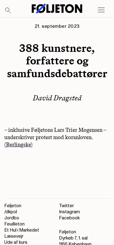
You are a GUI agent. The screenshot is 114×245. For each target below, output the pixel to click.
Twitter (66, 206)
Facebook (69, 218)
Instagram (69, 212)
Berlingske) (19, 144)
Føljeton (12, 206)
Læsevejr (13, 236)
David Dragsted (57, 97)
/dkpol (10, 212)
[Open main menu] (101, 10)
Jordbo (11, 218)
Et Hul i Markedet (21, 230)
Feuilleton (14, 224)
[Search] (8, 11)
